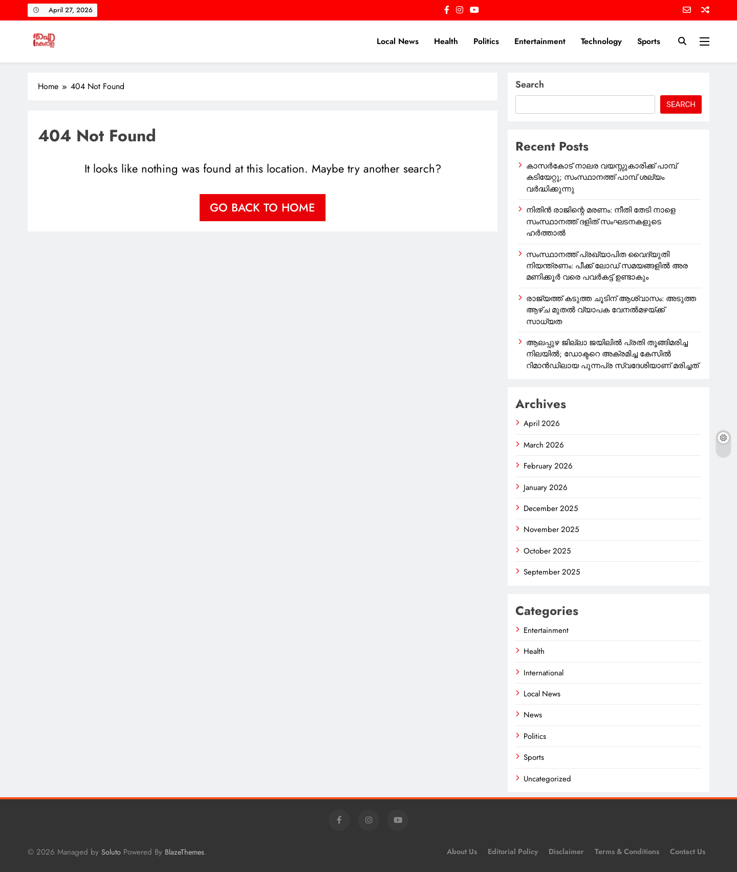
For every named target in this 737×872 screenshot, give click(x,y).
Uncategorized (547, 778)
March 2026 (544, 445)
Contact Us (687, 851)
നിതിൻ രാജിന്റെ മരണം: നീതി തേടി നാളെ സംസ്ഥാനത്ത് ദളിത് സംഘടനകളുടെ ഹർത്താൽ (601, 221)
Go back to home (262, 207)
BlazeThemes (184, 852)
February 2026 (548, 466)
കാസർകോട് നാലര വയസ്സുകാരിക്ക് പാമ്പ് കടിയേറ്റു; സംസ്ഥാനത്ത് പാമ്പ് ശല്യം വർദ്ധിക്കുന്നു (601, 177)
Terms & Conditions (627, 851)
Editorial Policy (513, 851)
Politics (486, 41)
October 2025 (547, 551)
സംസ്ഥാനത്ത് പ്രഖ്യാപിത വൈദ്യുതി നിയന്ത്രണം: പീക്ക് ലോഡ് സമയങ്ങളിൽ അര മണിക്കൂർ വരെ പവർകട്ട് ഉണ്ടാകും (607, 266)
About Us (462, 851)
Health (446, 41)
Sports (648, 41)
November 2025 (551, 529)
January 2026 (546, 487)
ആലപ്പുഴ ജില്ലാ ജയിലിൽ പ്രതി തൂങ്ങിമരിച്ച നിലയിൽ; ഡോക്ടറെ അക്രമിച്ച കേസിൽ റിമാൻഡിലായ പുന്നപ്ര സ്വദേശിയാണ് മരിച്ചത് (612, 354)
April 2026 (542, 423)
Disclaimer (566, 851)
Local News (398, 41)
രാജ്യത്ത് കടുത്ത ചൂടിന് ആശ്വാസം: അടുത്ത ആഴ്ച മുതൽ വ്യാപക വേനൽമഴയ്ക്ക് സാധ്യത (611, 310)
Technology (601, 41)
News (533, 714)
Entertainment (540, 41)
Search (529, 84)
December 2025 (551, 508)
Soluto (111, 852)
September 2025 (552, 572)
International (543, 672)
